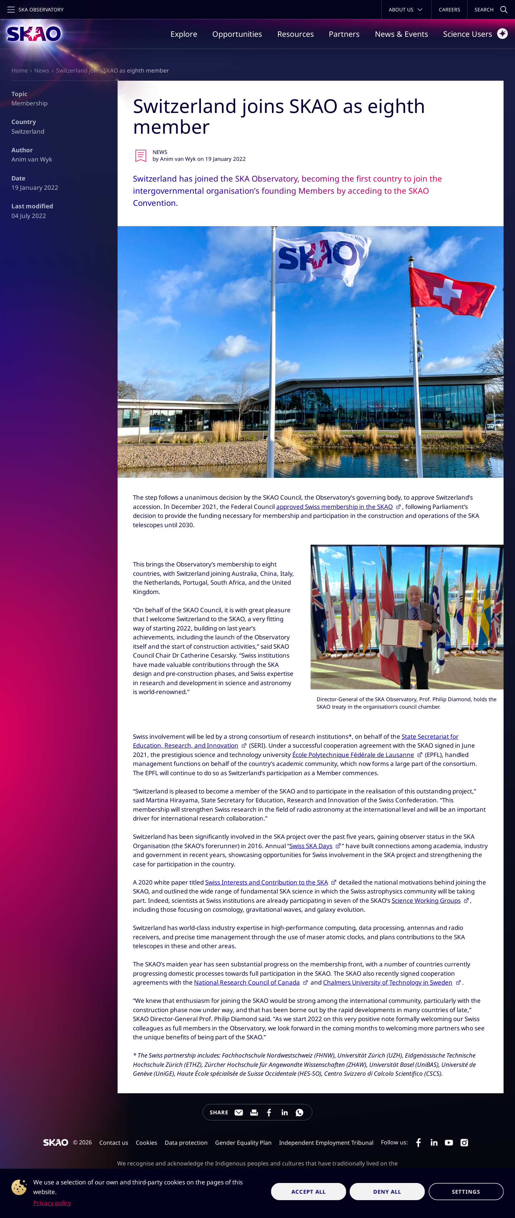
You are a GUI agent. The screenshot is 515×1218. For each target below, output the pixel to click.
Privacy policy (52, 1203)
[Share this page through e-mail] (239, 1112)
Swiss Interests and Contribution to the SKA (266, 882)
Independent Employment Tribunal (326, 1143)
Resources (295, 34)
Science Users (475, 33)
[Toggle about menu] (406, 9)
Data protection (186, 1143)
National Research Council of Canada (247, 982)
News (41, 70)
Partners (344, 34)
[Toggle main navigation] (35, 9)
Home (19, 70)
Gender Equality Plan (243, 1143)
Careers (449, 9)
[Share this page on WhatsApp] (299, 1112)
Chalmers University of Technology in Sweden (387, 982)
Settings (466, 1191)
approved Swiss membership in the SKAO (334, 506)
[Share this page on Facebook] (269, 1112)
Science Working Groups (426, 900)
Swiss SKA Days (310, 846)
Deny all (387, 1191)
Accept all (308, 1191)
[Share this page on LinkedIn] (284, 1112)
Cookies (146, 1143)
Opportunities (237, 34)
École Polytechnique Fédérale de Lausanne (353, 755)
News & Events (401, 34)
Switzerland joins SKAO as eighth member (112, 70)
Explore (183, 34)
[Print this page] (254, 1112)
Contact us (113, 1143)
